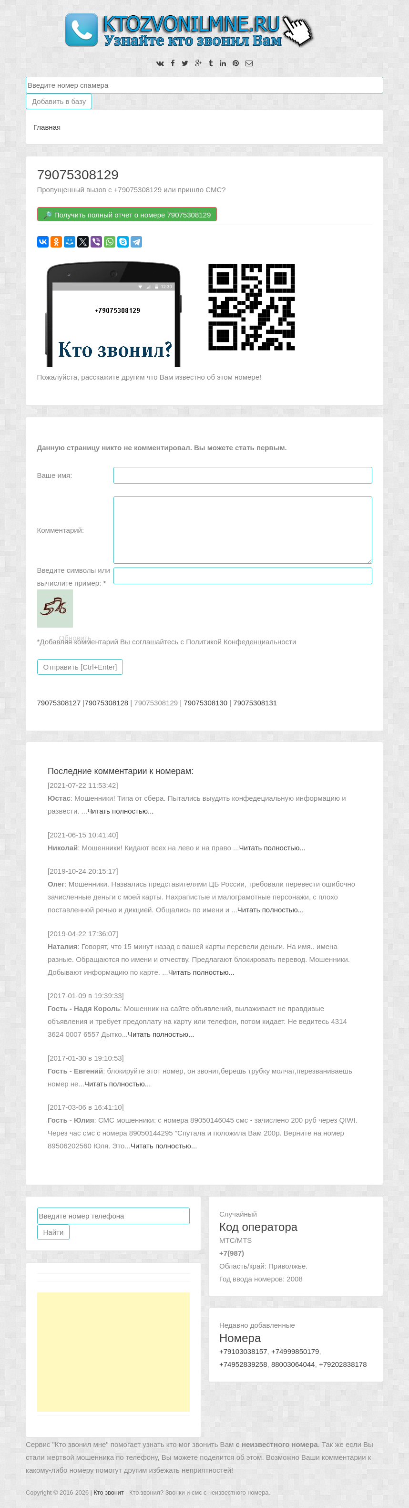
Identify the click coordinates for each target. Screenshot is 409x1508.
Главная (47, 127)
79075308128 (106, 703)
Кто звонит (108, 1492)
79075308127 (59, 703)
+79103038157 (243, 1351)
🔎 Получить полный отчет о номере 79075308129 (127, 215)
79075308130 (205, 703)
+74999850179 (295, 1351)
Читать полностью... (120, 811)
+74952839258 (243, 1364)
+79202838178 (343, 1364)
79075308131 (255, 703)
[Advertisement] (113, 1352)
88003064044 (293, 1364)
